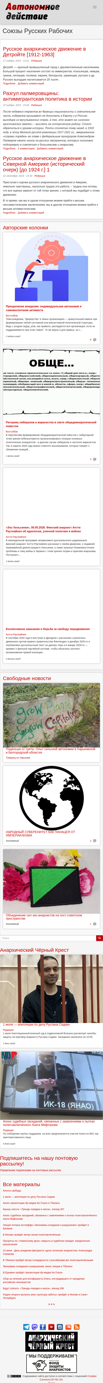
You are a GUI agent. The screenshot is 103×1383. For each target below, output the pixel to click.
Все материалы (21, 1184)
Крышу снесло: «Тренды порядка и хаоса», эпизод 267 (33, 1209)
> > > (51, 1304)
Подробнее (9, 83)
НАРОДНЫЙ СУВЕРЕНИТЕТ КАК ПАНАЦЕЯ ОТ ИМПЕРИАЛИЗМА (40, 833)
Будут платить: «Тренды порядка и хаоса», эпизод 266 (33, 1288)
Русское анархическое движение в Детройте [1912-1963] (44, 51)
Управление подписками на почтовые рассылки (30, 1170)
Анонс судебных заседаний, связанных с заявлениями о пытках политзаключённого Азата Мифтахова (49, 1123)
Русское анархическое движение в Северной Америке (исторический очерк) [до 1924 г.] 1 (44, 163)
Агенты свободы (12, 1190)
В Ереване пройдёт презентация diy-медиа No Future (32, 1272)
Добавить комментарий (31, 83)
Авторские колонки (25, 227)
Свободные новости (27, 678)
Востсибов (12, 315)
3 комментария (26, 148)
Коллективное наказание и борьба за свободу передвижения (48, 629)
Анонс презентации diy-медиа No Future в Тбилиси (31, 1203)
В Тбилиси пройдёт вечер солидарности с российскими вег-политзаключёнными (48, 1260)
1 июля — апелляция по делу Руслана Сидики (36, 1024)
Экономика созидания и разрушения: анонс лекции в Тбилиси (37, 1266)
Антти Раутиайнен (16, 537)
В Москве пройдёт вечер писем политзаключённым (31, 1234)
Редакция (36, 60)
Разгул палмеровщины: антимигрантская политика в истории (47, 96)
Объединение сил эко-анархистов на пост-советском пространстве (44, 917)
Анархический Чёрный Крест (34, 950)
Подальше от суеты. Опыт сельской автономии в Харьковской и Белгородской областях (50, 750)
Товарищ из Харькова (18, 757)
